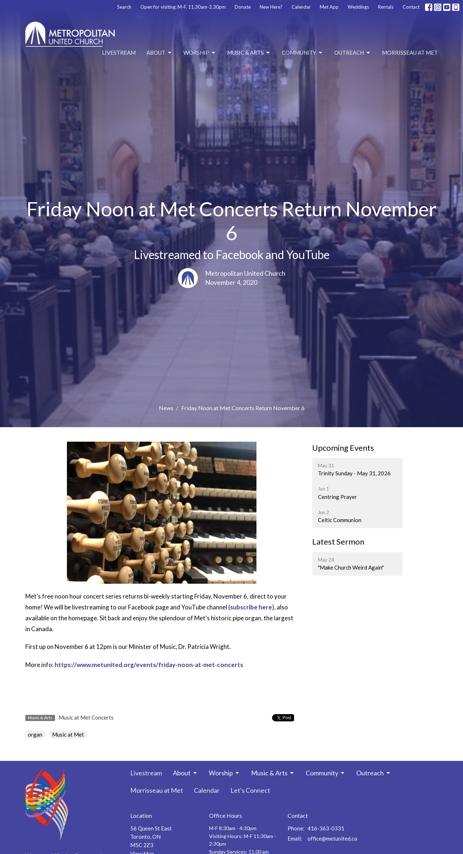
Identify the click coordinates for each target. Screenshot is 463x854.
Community (302, 53)
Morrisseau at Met (410, 52)
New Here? (271, 7)
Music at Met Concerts (86, 717)
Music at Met (68, 734)
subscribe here (251, 607)
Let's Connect (250, 790)
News (166, 407)
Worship (199, 53)
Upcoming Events (343, 448)
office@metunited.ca (332, 838)
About (159, 53)
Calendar (301, 7)
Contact (411, 7)
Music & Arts (249, 53)
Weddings (358, 7)
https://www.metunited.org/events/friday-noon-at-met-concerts (149, 664)
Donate (243, 7)
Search (124, 7)
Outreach (352, 53)
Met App (329, 7)
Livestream (119, 52)
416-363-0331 (325, 828)
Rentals (386, 7)
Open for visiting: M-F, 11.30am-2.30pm (183, 7)
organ (35, 734)
